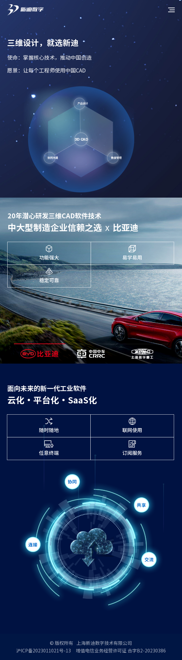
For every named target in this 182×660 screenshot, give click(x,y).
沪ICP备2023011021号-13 (43, 650)
